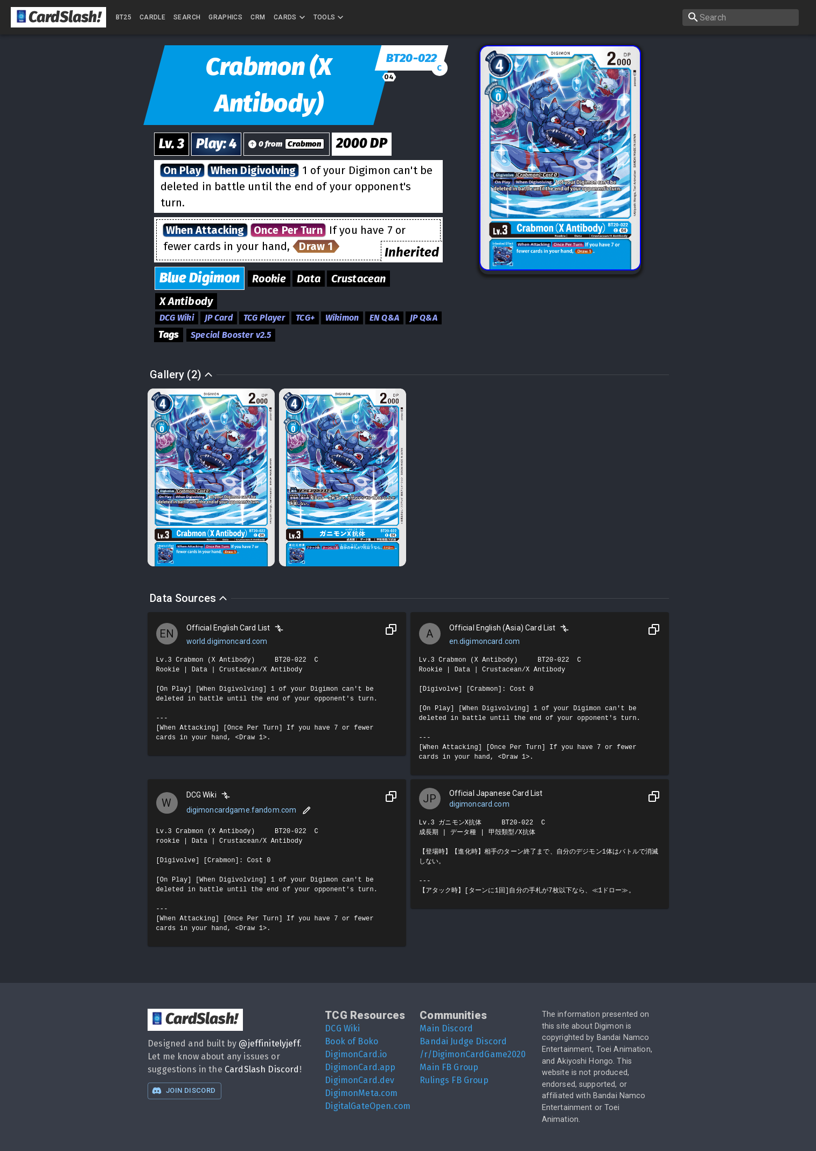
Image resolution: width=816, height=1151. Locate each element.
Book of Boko (351, 1041)
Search (186, 17)
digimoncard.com (479, 804)
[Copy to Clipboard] (391, 629)
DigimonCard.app (360, 1067)
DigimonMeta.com (361, 1093)
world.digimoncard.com (227, 641)
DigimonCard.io (356, 1054)
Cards (291, 17)
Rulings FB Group (454, 1080)
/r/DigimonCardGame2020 (473, 1054)
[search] (740, 17)
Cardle (152, 17)
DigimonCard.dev (359, 1080)
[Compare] (279, 628)
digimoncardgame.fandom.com (241, 810)
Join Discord (183, 1090)
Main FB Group (449, 1067)
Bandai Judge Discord (463, 1041)
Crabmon (305, 144)
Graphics (225, 17)
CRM (257, 17)
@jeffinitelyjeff (269, 1043)
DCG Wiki (342, 1028)
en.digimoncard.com (484, 641)
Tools (329, 17)
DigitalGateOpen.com (367, 1106)
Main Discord (446, 1028)
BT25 (123, 17)
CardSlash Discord (262, 1069)
